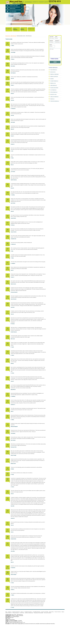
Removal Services (54, 76)
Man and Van (52, 72)
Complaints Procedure (28, 611)
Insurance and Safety (44, 611)
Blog (6, 611)
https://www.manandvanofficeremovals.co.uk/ (16, 622)
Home (22, 1)
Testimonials (28, 1)
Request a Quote (43, 1)
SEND (55, 62)
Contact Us (36, 1)
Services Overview (58, 611)
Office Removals (53, 92)
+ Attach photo (54, 58)
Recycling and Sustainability (38, 612)
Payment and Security (16, 611)
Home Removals (53, 85)
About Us (22, 611)
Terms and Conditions (47, 612)
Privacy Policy (51, 611)
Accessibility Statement (36, 611)
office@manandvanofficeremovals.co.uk (15, 621)
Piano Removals (53, 69)
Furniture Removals (54, 101)
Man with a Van (53, 94)
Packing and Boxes (54, 87)
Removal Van (53, 83)
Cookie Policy (22, 612)
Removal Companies (54, 74)
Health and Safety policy (29, 612)
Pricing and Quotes (15, 612)
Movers (52, 78)
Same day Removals (54, 96)
